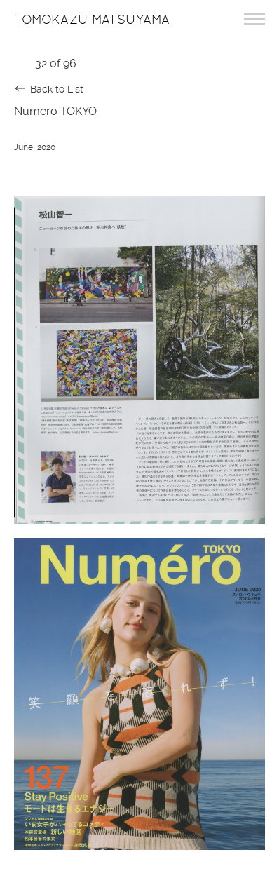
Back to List (56, 89)
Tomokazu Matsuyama (92, 19)
